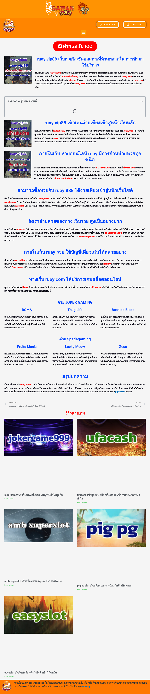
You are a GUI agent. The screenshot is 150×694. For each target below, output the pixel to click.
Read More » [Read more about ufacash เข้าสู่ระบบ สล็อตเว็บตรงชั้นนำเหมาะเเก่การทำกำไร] (82, 502)
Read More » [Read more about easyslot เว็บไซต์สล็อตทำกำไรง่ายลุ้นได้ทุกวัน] (9, 677)
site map (86, 686)
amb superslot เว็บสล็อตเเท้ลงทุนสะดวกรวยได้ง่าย (33, 581)
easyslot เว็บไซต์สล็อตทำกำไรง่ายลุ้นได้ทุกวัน (30, 672)
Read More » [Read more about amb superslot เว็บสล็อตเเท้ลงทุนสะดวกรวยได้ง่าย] (9, 585)
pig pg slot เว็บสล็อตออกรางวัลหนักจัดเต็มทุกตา (104, 585)
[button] (83, 32)
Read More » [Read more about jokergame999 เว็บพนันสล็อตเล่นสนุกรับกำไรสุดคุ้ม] (9, 499)
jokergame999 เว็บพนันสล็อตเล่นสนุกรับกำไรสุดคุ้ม (33, 495)
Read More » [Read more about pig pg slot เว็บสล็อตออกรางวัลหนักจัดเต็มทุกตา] (82, 590)
